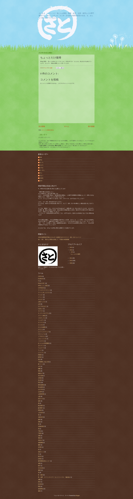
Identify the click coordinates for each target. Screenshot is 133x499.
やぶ (41, 173)
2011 (71, 258)
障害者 (40, 410)
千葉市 (40, 433)
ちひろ (41, 165)
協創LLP (40, 373)
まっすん (42, 170)
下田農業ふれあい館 (43, 361)
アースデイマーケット (44, 290)
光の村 (40, 380)
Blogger (78, 495)
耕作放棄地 (41, 385)
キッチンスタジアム (43, 313)
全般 (39, 435)
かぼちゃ (40, 308)
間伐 (39, 371)
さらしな (40, 329)
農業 (39, 470)
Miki (41, 157)
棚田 (39, 445)
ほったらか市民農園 (43, 343)
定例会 (40, 458)
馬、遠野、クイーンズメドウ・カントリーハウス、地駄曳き (54, 477)
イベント (40, 297)
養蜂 (39, 491)
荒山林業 (40, 387)
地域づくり (41, 451)
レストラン (41, 352)
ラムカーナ (41, 348)
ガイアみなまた (42, 306)
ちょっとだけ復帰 (75, 254)
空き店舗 (40, 375)
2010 (71, 260)
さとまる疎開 (41, 327)
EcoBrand (40, 278)
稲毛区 (40, 357)
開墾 (39, 368)
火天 (39, 366)
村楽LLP (40, 440)
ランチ (40, 350)
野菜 (39, 486)
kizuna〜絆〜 (41, 283)
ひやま (41, 167)
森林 (39, 419)
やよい (41, 175)
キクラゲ (40, 311)
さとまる (56, 8)
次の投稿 (42, 126)
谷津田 (40, 447)
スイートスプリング (43, 331)
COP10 (40, 276)
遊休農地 (40, 488)
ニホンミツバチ (42, 338)
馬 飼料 (40, 475)
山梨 (39, 396)
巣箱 (39, 438)
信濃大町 (40, 417)
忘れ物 (40, 484)
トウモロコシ (41, 336)
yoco (41, 180)
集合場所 (40, 405)
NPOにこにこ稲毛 (43, 285)
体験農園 (40, 442)
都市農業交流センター (44, 461)
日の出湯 (40, 468)
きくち (41, 162)
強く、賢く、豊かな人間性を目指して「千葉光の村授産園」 (54, 239)
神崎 (39, 421)
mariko (41, 178)
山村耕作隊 (41, 394)
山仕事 (40, 391)
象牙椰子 (40, 408)
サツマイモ (41, 322)
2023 (71, 247)
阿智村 (40, 354)
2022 (71, 250)
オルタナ (40, 299)
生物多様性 (41, 426)
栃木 (39, 465)
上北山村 (40, 412)
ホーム (66, 126)
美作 (39, 481)
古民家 (40, 378)
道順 (39, 463)
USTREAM (41, 288)
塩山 (39, 359)
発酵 (39, 479)
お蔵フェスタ (41, 301)
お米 (39, 304)
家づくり (40, 364)
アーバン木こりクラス (44, 292)
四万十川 (40, 398)
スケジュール (41, 334)
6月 (72, 252)
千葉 (39, 431)
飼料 (39, 401)
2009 (71, 263)
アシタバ (40, 294)
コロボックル (41, 318)
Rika (41, 160)
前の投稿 (91, 126)
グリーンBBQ (41, 315)
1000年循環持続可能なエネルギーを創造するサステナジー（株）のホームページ (59, 237)
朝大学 (40, 456)
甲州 (39, 382)
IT (38, 281)
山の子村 (40, 389)
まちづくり (41, 345)
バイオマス (41, 341)
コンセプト (41, 320)
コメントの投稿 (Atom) (48, 130)
